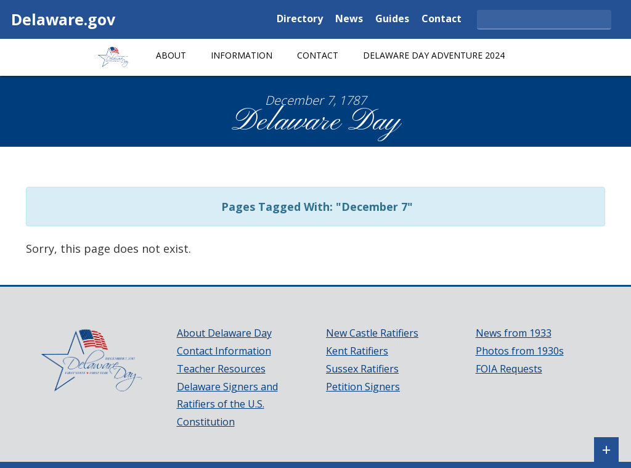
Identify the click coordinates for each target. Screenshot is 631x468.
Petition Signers (363, 386)
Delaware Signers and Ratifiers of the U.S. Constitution (227, 404)
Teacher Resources (221, 369)
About (171, 55)
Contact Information (224, 351)
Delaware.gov (63, 19)
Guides (392, 19)
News (349, 19)
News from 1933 (514, 333)
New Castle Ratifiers (372, 333)
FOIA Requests (509, 369)
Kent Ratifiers (357, 351)
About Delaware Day (224, 333)
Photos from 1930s (520, 351)
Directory (300, 19)
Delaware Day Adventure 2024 (434, 55)
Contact (441, 19)
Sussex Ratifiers (362, 369)
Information (241, 55)
